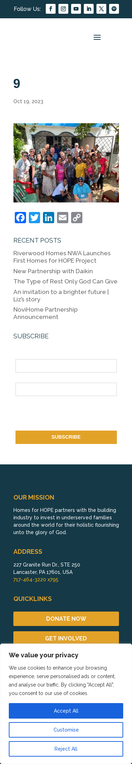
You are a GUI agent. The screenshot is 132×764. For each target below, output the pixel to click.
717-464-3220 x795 (35, 579)
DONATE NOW (66, 618)
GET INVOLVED (66, 638)
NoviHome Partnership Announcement (45, 313)
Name (22, 355)
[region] (66, 704)
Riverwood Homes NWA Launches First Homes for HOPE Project (62, 257)
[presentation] (68, 414)
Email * (23, 378)
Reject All (66, 749)
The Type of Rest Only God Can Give (65, 281)
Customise (66, 730)
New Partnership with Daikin (53, 271)
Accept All (66, 711)
